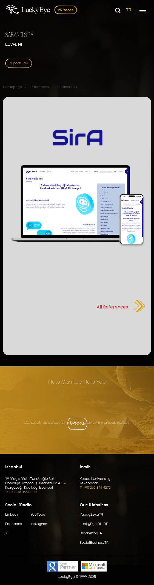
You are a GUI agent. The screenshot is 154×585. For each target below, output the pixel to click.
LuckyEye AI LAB (94, 524)
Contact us (77, 423)
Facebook (13, 524)
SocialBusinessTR (94, 543)
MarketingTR (91, 533)
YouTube (37, 514)
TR (128, 10)
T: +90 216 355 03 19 (21, 492)
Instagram (39, 524)
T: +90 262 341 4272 (95, 488)
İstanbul (13, 467)
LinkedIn (12, 514)
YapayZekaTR (91, 514)
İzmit (85, 467)
